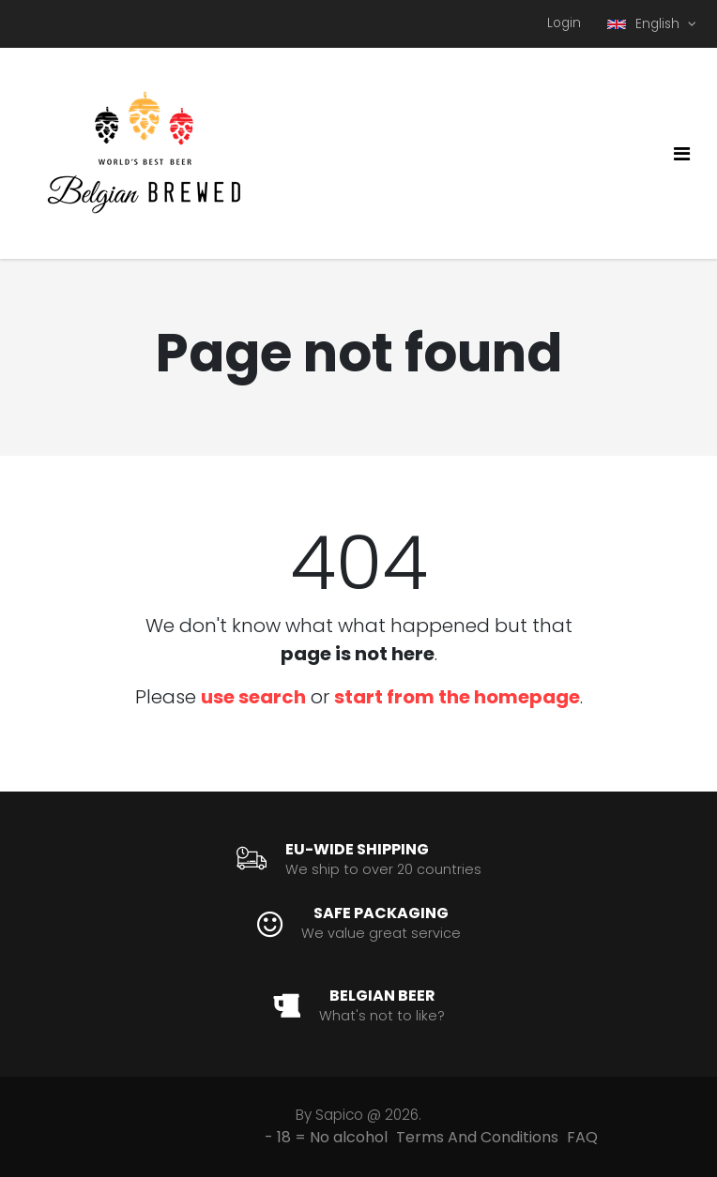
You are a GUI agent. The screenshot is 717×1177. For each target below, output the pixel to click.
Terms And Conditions (477, 1137)
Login (564, 23)
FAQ (582, 1137)
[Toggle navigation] (682, 154)
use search (253, 697)
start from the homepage (457, 697)
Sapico (339, 1114)
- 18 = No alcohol (326, 1137)
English (645, 24)
